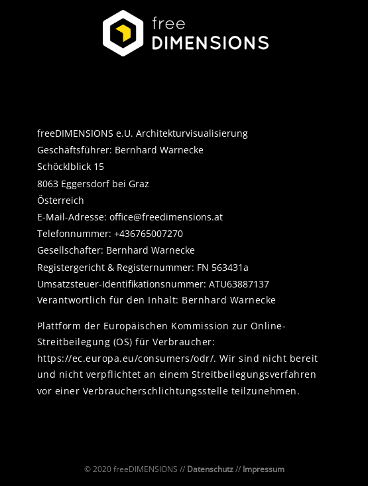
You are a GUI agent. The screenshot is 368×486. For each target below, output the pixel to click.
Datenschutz (210, 469)
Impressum (263, 469)
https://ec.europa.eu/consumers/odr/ (125, 358)
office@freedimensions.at (166, 216)
